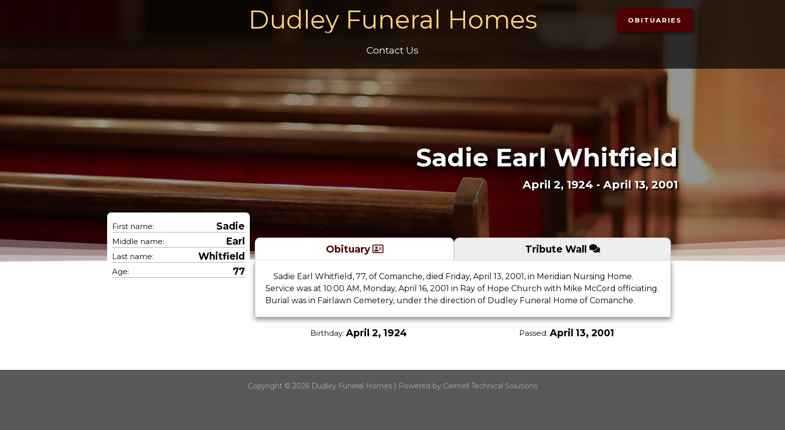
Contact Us (392, 50)
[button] (655, 20)
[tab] (354, 249)
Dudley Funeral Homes (392, 20)
